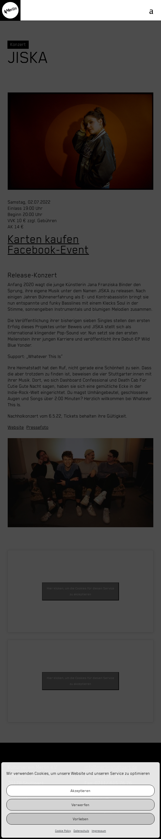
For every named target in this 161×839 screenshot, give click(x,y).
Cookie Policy (63, 830)
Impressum (99, 830)
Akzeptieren (80, 791)
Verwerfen (80, 805)
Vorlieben (80, 819)
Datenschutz (81, 830)
